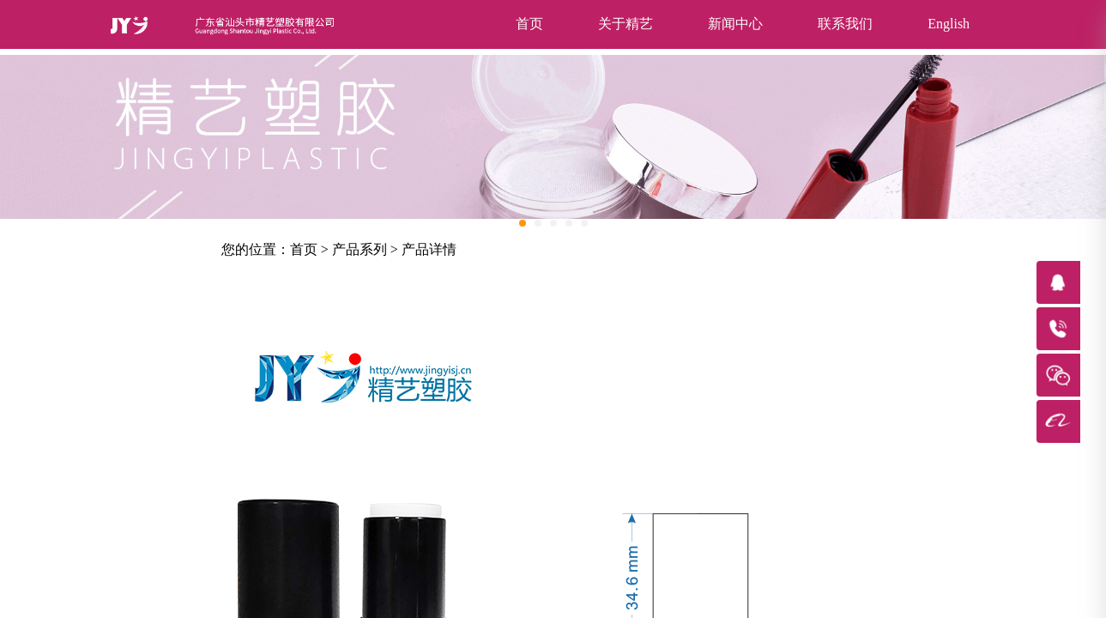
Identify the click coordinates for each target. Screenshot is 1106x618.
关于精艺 (625, 23)
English (949, 23)
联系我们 (845, 23)
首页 (529, 23)
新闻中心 (735, 23)
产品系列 (359, 249)
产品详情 (429, 249)
